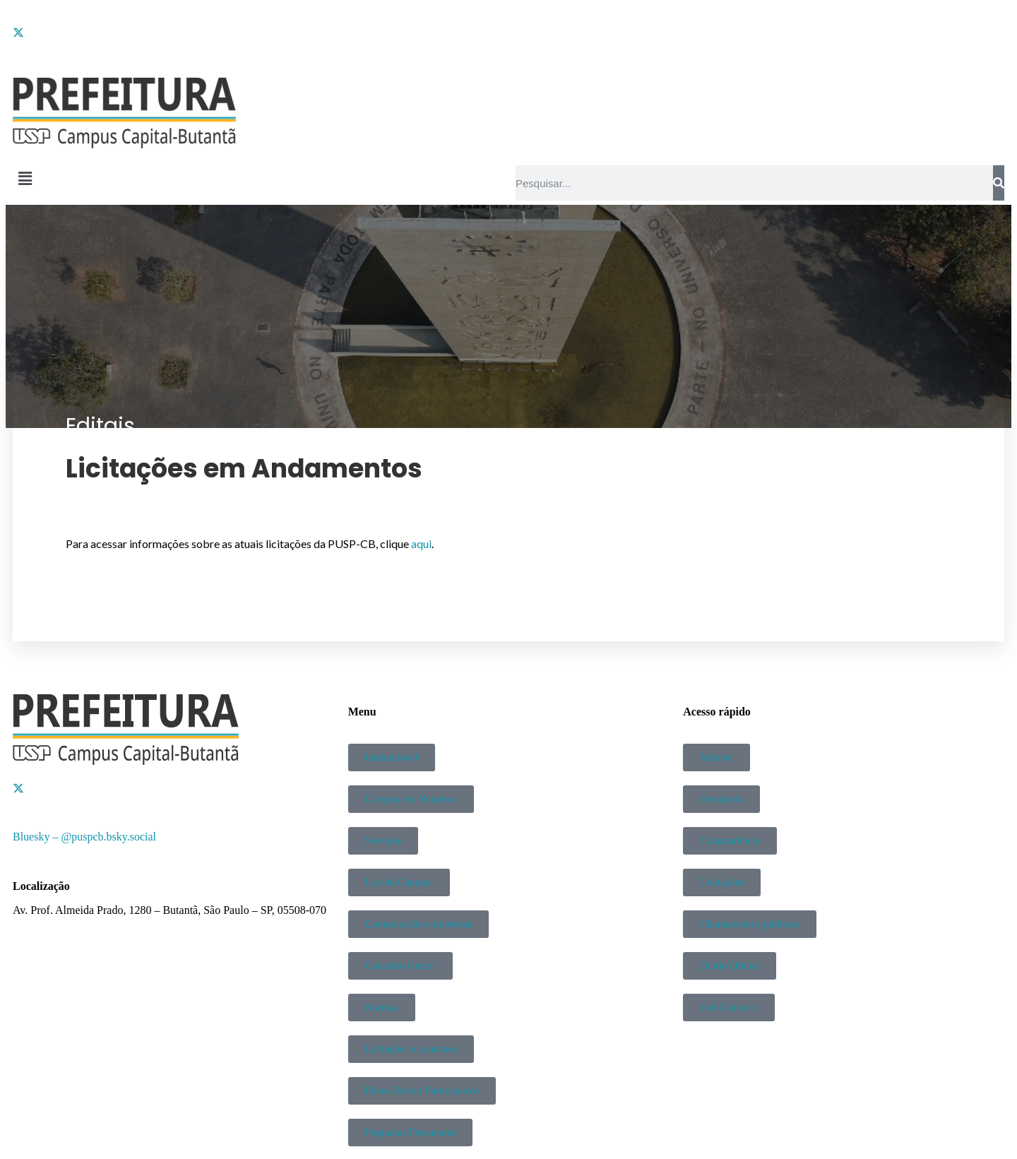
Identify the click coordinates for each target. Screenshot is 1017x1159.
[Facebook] (508, 19)
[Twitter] (508, 31)
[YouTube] (508, 57)
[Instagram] (508, 44)
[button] (257, 178)
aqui (421, 543)
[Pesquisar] (998, 183)
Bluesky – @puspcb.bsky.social (84, 837)
